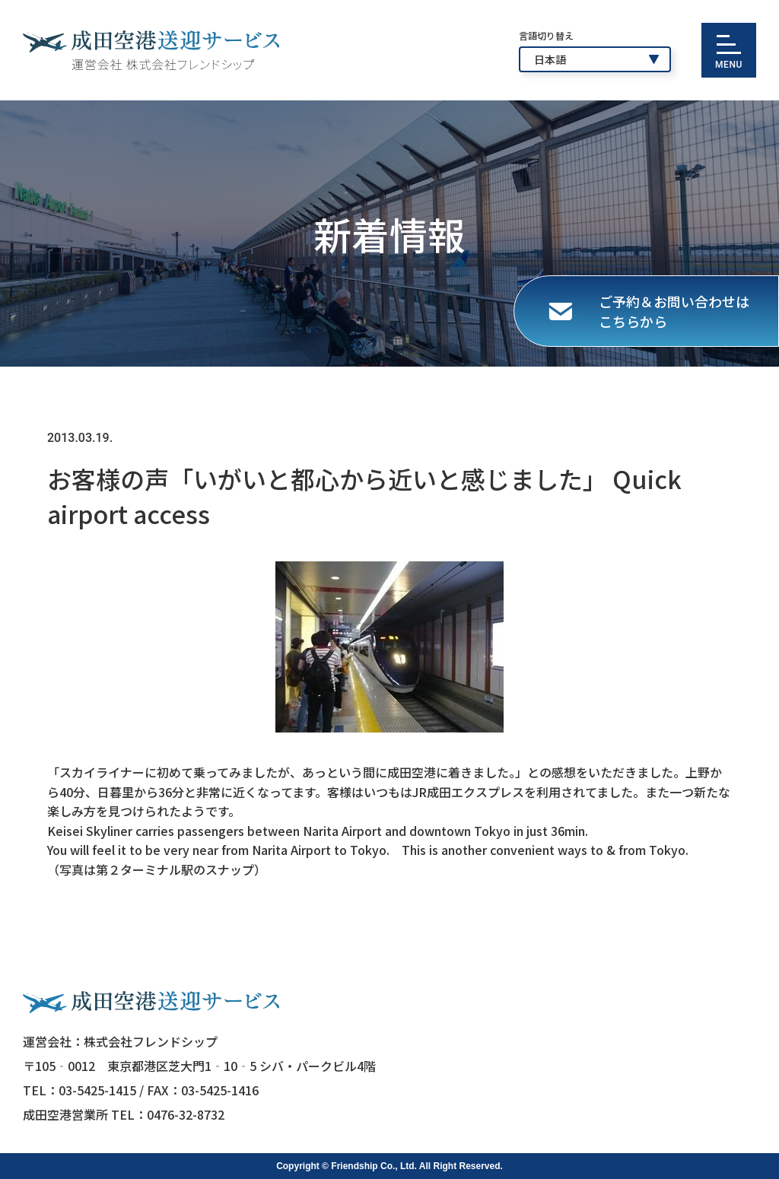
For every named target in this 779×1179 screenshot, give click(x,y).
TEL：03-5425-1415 (79, 1090)
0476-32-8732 (185, 1114)
